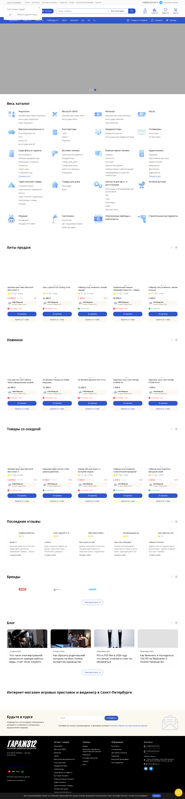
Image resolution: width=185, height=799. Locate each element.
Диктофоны (154, 169)
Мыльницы (66, 186)
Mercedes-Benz (111, 209)
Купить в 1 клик (22, 319)
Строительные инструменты (163, 216)
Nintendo (74, 20)
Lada (107, 199)
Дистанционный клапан (72, 224)
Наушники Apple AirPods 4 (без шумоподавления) (56, 470)
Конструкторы (69, 129)
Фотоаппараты (25, 154)
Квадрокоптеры (113, 129)
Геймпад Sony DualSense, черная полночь (163, 288)
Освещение (67, 172)
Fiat (106, 195)
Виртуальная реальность (31, 129)
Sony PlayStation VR (26, 133)
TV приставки (154, 137)
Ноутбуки (109, 162)
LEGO (64, 133)
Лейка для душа (69, 227)
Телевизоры (155, 129)
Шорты (21, 193)
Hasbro (65, 137)
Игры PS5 (27, 20)
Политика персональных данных (18, 777)
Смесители (66, 220)
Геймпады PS (52, 20)
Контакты (36, 2)
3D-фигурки (23, 220)
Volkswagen (110, 202)
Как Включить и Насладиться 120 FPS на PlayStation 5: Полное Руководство (157, 658)
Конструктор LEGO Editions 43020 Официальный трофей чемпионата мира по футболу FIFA (20, 381)
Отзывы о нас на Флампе (16, 767)
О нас (27, 2)
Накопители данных (114, 165)
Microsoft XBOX (70, 111)
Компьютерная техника (117, 150)
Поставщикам (117, 762)
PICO (20, 137)
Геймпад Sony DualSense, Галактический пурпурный (124, 470)
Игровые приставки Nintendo (118, 115)
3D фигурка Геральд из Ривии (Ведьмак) (56, 381)
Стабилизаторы (25, 172)
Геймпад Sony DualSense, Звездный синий (160, 470)
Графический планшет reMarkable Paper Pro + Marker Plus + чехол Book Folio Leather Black (127, 288)
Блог (84, 764)
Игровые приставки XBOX (73, 115)
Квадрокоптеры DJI (113, 133)
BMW (107, 206)
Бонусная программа (85, 2)
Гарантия (63, 2)
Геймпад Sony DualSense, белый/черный (92, 288)
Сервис (86, 761)
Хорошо (156, 796)
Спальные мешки (25, 186)
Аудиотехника (156, 150)
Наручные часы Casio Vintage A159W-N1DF (161, 381)
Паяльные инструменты (72, 154)
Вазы (64, 189)
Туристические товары (30, 181)
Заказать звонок (171, 2)
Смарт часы (23, 169)
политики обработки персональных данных (128, 725)
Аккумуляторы (68, 158)
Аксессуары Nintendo (114, 119)
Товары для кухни (69, 165)
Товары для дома (69, 162)
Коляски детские (157, 181)
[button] (90, 90)
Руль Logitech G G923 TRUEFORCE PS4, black (62, 533)
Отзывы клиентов (90, 758)
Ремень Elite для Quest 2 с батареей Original (89, 470)
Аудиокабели (154, 172)
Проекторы (154, 133)
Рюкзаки (22, 204)
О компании (116, 749)
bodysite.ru (21, 780)
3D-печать (110, 158)
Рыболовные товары (27, 200)
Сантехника (68, 216)
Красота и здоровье (71, 169)
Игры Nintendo (111, 123)
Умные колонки (155, 162)
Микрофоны (154, 165)
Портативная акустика (159, 158)
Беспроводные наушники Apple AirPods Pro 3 (132, 533)
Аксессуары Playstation (28, 119)
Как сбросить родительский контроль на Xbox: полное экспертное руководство (69, 658)
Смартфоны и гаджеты (30, 150)
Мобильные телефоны (28, 162)
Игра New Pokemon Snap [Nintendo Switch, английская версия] (97, 533)
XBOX (64, 20)
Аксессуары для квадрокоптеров (119, 137)
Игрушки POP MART (27, 224)
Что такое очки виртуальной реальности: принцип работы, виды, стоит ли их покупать (27, 658)
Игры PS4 (39, 20)
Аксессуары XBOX (69, 119)
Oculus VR (22, 140)
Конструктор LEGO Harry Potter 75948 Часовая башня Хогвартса (166, 533)
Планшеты (23, 165)
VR (89, 20)
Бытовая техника (70, 150)
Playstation (24, 111)
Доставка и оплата (49, 2)
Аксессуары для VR (26, 144)
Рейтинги (86, 755)
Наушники (153, 154)
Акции (71, 2)
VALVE (152, 111)
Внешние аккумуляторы (28, 158)
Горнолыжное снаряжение (30, 189)
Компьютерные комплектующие (119, 169)
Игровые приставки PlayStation (32, 115)
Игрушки (22, 216)
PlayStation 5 (14, 20)
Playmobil (66, 140)
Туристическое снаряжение (30, 196)
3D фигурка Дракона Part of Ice (92, 380)
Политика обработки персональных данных (92, 750)
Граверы (109, 154)
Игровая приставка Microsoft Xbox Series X (20, 288)
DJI (83, 20)
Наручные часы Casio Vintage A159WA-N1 (126, 381)
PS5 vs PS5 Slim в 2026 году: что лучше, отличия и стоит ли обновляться (114, 658)
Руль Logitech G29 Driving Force (56, 287)
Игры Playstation (25, 123)
